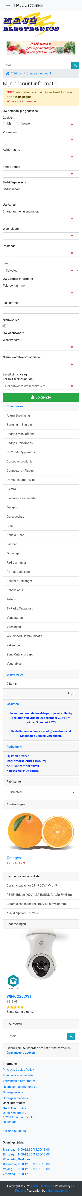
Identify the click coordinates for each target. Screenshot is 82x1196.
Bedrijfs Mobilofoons (20, 434)
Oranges (14, 858)
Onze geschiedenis (15, 1098)
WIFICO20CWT (19, 996)
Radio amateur (16, 562)
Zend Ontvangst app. (20, 654)
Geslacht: (9, 117)
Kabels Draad (15, 535)
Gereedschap (15, 516)
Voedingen (14, 627)
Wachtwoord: (11, 340)
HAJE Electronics (28, 5)
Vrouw (25, 123)
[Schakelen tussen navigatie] (8, 5)
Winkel (17, 73)
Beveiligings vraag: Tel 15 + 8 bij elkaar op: (18, 377)
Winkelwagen (15, 674)
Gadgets (12, 507)
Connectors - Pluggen (21, 470)
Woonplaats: (11, 228)
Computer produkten (20, 461)
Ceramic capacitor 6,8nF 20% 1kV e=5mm (34, 885)
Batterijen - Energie (19, 424)
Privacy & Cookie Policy (18, 1069)
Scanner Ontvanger (19, 581)
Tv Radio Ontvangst (20, 608)
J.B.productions (56, 1190)
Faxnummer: (11, 303)
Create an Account (38, 73)
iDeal (10, 526)
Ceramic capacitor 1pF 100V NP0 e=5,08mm (36, 904)
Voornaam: (10, 132)
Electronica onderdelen (22, 498)
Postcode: (9, 246)
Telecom (12, 599)
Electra (11, 489)
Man (10, 123)
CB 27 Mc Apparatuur (21, 452)
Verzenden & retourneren (19, 1081)
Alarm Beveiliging (18, 415)
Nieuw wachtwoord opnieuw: (22, 357)
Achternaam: (11, 149)
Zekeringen (14, 645)
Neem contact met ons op (20, 1087)
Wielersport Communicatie (24, 636)
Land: (6, 263)
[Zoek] (37, 65)
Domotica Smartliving (21, 480)
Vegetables (14, 663)
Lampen (12, 544)
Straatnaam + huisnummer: (21, 211)
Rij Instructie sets (18, 572)
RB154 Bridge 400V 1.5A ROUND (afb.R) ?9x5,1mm (40, 894)
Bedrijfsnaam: (12, 189)
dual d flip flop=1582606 (23, 913)
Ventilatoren (15, 617)
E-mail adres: (11, 167)
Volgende (41, 397)
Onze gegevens (13, 1092)
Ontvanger (13, 553)
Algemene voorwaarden (18, 1075)
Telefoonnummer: (14, 285)
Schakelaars (15, 590)
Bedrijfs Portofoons (20, 443)
